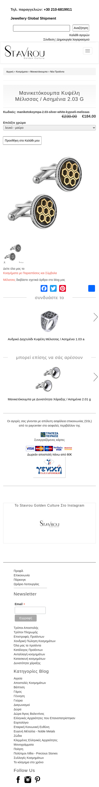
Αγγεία (18, 678)
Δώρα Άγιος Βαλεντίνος (29, 713)
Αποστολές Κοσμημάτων (30, 683)
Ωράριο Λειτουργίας (26, 584)
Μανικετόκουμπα (39, 71)
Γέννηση (19, 696)
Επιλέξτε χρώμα (14, 122)
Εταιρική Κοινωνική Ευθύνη (32, 727)
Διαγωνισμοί (22, 705)
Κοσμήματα (22, 71)
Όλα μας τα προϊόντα (27, 645)
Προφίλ (18, 571)
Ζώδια (18, 735)
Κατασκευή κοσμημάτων (29, 658)
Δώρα (17, 709)
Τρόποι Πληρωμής (26, 632)
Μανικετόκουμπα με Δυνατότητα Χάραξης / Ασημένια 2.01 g (49, 399)
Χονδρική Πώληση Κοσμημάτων (34, 641)
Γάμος (18, 691)
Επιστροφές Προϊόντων (29, 636)
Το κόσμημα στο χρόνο (28, 762)
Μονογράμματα (24, 744)
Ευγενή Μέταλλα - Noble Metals (34, 731)
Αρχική (9, 71)
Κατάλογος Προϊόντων (28, 650)
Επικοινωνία (22, 575)
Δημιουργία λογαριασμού (73, 39)
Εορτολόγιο (21, 722)
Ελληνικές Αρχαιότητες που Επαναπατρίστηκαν (44, 718)
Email (20, 604)
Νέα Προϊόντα (57, 71)
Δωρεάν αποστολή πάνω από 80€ (49, 454)
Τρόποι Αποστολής (26, 627)
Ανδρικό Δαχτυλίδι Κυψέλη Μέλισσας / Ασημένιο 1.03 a (46, 339)
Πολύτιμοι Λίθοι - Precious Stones (36, 753)
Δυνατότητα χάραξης (27, 663)
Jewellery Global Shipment (33, 18)
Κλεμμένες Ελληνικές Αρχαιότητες (36, 740)
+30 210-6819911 (58, 10)
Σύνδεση (49, 39)
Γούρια (18, 700)
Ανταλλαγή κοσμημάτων (29, 654)
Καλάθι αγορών (79, 35)
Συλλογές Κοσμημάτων (29, 757)
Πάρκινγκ (20, 579)
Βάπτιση (19, 687)
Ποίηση (18, 749)
